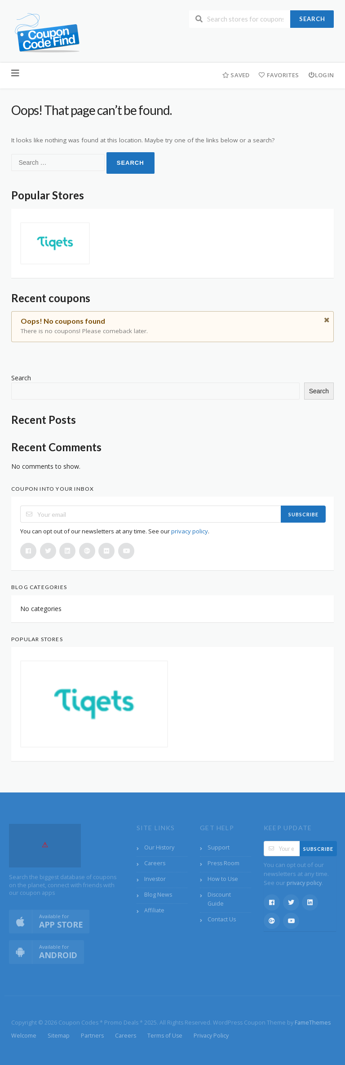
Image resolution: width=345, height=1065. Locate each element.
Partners (92, 1035)
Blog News (158, 894)
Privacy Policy (211, 1035)
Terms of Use (164, 1035)
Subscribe (303, 514)
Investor (155, 879)
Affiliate (154, 910)
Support (219, 847)
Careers (154, 863)
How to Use (223, 879)
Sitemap (59, 1035)
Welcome (23, 1035)
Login (321, 75)
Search (312, 18)
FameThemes (313, 1022)
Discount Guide (219, 899)
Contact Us (222, 919)
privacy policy (189, 531)
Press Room (223, 863)
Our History (159, 847)
